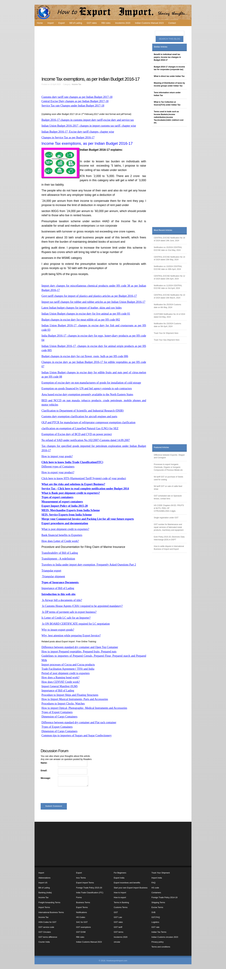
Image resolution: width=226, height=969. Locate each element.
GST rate (155, 927)
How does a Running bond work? (60, 677)
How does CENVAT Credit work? (60, 681)
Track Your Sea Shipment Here (166, 340)
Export (61, 23)
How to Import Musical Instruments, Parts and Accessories (74, 699)
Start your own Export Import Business (131, 888)
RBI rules (105, 23)
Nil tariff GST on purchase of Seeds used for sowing (168, 478)
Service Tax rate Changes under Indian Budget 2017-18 (72, 105)
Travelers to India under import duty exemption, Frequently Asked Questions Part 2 (88, 564)
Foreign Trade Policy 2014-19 (164, 897)
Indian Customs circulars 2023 (164, 937)
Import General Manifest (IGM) (59, 686)
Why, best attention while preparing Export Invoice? (71, 635)
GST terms (118, 932)
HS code (155, 888)
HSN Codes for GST (47, 922)
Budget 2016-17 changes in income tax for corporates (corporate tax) (169, 68)
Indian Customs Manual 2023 (149, 23)
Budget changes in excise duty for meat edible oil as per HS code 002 (80, 319)
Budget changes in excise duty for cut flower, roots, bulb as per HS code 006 (84, 356)
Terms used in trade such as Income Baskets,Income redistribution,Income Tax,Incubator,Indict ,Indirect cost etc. (168, 117)
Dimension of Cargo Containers (59, 716)
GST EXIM (81, 932)
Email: (44, 770)
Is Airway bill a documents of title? (61, 600)
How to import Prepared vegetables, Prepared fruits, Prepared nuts (78, 651)
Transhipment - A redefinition (58, 558)
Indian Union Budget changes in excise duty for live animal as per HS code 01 (85, 313)
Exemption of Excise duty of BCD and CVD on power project (76, 434)
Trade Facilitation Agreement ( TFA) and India (67, 668)
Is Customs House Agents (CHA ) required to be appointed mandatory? (82, 606)
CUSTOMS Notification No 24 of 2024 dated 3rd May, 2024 (169, 315)
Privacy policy (157, 942)
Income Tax (76, 84)
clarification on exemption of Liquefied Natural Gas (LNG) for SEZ (79, 428)
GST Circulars (44, 932)
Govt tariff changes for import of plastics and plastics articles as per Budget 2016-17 (89, 295)
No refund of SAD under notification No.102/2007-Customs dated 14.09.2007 (85, 440)
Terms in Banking (121, 902)
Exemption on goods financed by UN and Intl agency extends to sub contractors (86, 388)
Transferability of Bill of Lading (59, 552)
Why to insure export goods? (57, 629)
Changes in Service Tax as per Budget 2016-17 (67, 137)
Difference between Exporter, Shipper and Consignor (169, 456)
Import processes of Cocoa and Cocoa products (68, 664)
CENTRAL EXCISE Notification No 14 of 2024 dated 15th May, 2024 (169, 258)
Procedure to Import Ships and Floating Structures (69, 694)
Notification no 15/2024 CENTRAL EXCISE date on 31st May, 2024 (168, 248)
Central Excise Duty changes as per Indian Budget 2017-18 (74, 101)
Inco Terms (81, 878)
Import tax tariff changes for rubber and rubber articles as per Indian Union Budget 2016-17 (93, 301)
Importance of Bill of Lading (57, 588)
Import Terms (44, 907)
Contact (172, 23)
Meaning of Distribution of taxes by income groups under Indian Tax (169, 84)
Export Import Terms (85, 883)
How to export (120, 897)
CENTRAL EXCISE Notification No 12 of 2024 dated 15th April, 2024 (169, 277)
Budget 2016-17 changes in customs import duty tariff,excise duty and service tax (87, 119)
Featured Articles (161, 447)
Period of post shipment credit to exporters (65, 673)
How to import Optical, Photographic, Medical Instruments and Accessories (84, 708)
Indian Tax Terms (158, 932)
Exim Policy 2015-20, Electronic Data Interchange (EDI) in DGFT (169, 538)
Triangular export (51, 570)
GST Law (118, 917)
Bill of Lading (76, 23)
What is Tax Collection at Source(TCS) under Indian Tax (167, 103)
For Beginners (120, 873)
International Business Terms (51, 912)
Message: (46, 778)
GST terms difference (47, 937)
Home (40, 23)
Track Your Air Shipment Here (166, 333)
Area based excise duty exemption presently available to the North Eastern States (87, 394)
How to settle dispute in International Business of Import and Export (169, 547)
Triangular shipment (53, 576)
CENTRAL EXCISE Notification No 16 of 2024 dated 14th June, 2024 (169, 239)
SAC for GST (82, 922)
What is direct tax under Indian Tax (169, 76)
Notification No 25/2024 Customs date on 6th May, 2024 (167, 305)
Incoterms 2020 (122, 23)
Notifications (81, 912)
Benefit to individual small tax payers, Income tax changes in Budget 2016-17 (167, 57)
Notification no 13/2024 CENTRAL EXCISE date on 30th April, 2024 (168, 267)
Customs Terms (120, 907)
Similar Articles (160, 47)
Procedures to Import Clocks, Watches (63, 703)
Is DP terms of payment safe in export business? (69, 612)
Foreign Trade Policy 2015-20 (89, 888)
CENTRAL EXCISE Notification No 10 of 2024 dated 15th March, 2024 (169, 296)
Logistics (155, 922)
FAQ (153, 883)
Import (50, 23)
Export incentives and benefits (127, 883)
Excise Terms (157, 907)
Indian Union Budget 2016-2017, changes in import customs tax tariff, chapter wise (88, 125)
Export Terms (82, 907)
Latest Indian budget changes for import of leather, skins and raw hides (81, 307)
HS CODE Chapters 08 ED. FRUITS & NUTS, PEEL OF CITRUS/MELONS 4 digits (169, 508)
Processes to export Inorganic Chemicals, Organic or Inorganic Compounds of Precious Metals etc (168, 467)
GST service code (46, 927)
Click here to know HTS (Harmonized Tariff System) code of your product (83, 478)
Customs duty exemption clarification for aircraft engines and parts (79, 416)
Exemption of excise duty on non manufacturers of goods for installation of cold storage (91, 382)
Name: (44, 763)
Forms (79, 897)
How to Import (120, 893)
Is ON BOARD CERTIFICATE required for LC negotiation (75, 623)
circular (117, 942)
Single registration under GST (166, 518)
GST (116, 912)
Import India (156, 878)
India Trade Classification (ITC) (89, 893)
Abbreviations (44, 878)
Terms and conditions (160, 947)
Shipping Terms (158, 902)
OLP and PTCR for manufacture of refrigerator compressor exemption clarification (88, 422)
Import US (42, 883)
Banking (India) (45, 893)
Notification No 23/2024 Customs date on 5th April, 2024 (167, 325)
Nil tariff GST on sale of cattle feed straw (168, 487)
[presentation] (64, 795)
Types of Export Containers (57, 712)
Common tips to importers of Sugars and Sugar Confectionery (76, 735)
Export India (119, 878)
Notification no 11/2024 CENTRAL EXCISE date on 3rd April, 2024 (168, 286)
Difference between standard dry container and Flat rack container (78, 722)
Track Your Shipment (160, 873)
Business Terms (83, 902)
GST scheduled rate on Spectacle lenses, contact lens (168, 497)
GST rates (92, 23)
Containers (156, 893)
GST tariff (118, 927)
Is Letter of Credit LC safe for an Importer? (66, 617)
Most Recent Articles (163, 230)
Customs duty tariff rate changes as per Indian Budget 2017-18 (76, 97)
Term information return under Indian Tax (167, 93)
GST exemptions (83, 927)
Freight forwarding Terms (49, 902)
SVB (153, 912)
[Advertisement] (94, 51)
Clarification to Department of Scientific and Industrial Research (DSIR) (82, 410)
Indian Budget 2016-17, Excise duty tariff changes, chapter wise (77, 131)
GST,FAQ (155, 917)
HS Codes (80, 917)
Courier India (44, 942)
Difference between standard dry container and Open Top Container (79, 647)
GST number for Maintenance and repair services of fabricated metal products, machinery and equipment (168, 527)
